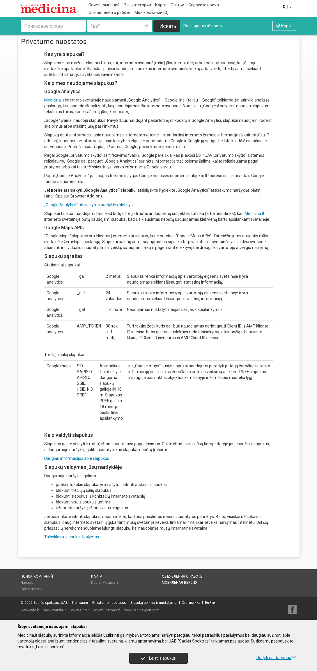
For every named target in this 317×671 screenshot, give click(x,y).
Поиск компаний (104, 5)
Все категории (137, 5)
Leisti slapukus (158, 658)
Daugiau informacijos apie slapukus (76, 458)
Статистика (191, 603)
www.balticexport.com (142, 610)
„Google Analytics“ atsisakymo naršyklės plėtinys (88, 204)
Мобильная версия (179, 583)
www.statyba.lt (55, 610)
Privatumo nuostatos (109, 603)
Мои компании (151, 12)
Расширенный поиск (202, 26)
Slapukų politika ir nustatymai (153, 603)
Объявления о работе (109, 12)
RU (287, 7)
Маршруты (110, 583)
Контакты (80, 603)
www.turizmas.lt (107, 610)
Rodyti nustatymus (276, 657)
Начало (27, 583)
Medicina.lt (54, 100)
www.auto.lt (80, 610)
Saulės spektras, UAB (50, 603)
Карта (161, 5)
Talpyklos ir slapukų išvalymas (71, 537)
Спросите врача (203, 5)
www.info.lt (30, 610)
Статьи (177, 5)
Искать (167, 26)
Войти (210, 603)
